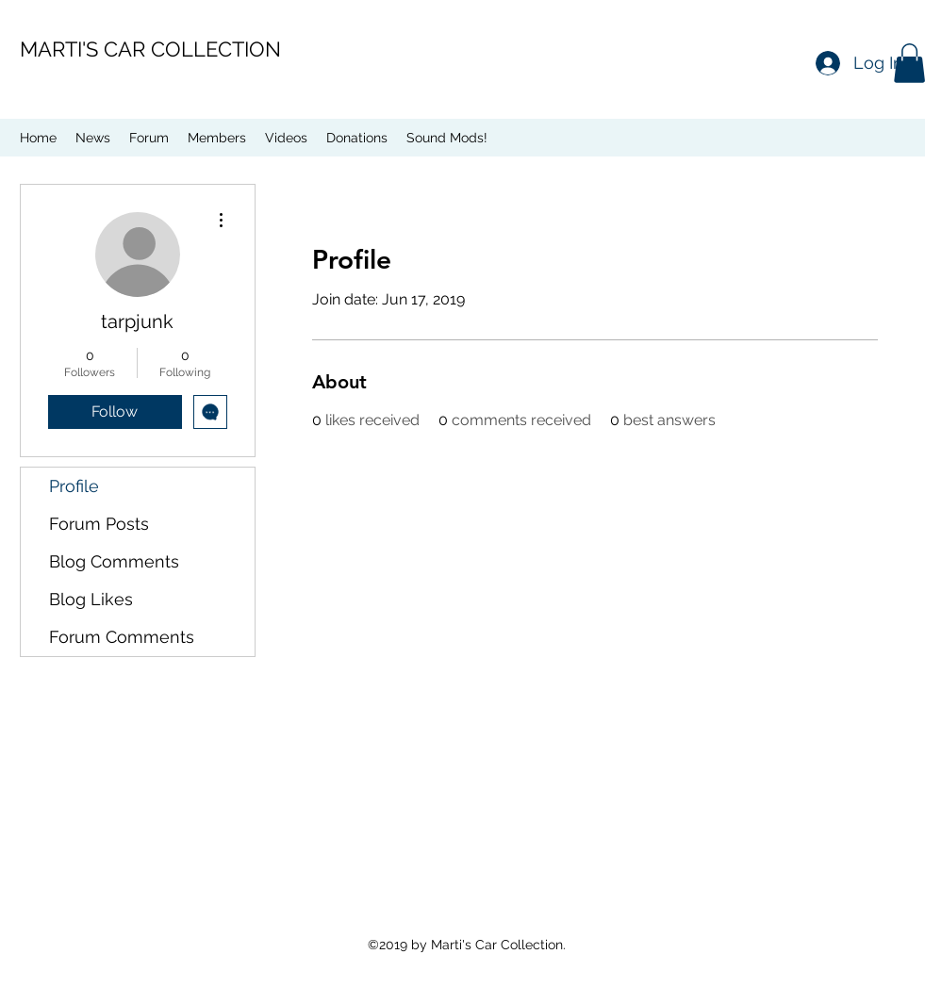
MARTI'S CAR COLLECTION (150, 49)
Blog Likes (91, 599)
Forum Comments (121, 637)
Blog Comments (114, 561)
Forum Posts (99, 524)
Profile (74, 486)
